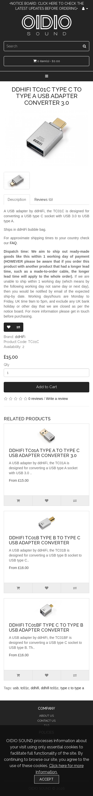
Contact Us (46, 720)
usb (16, 688)
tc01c (25, 688)
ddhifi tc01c (50, 688)
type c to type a (72, 688)
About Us (46, 715)
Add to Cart (46, 387)
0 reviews (35, 399)
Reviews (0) (43, 200)
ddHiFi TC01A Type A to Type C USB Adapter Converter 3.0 (44, 453)
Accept (46, 779)
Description (17, 200)
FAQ (13, 243)
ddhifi (35, 688)
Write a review (57, 399)
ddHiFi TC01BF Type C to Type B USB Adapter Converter (46, 627)
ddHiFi (20, 337)
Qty (6, 365)
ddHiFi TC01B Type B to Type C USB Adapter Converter (44, 540)
